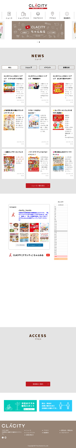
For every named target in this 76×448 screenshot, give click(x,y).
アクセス (52, 15)
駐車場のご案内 (38, 384)
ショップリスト (23, 15)
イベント (47, 67)
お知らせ (66, 67)
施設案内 (67, 15)
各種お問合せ (30, 435)
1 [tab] (37, 42)
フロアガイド (38, 15)
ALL (9, 67)
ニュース (9, 15)
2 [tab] (39, 42)
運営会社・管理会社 (67, 430)
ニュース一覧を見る (38, 186)
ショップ (28, 67)
